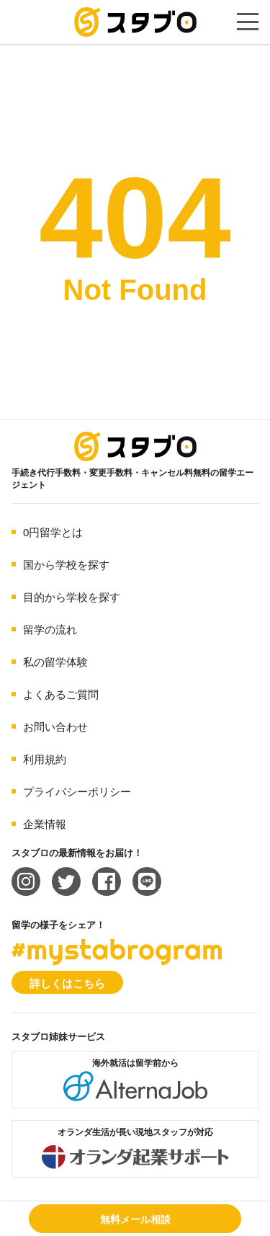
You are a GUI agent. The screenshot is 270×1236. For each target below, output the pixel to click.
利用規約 (44, 759)
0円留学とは (53, 532)
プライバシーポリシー (77, 792)
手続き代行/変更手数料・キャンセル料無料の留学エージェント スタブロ (135, 22)
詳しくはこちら (67, 983)
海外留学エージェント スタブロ (135, 446)
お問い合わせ (55, 727)
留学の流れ (50, 629)
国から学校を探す (66, 565)
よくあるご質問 (61, 694)
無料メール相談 (135, 1219)
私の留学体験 (55, 662)
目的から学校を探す (71, 597)
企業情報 (44, 824)
